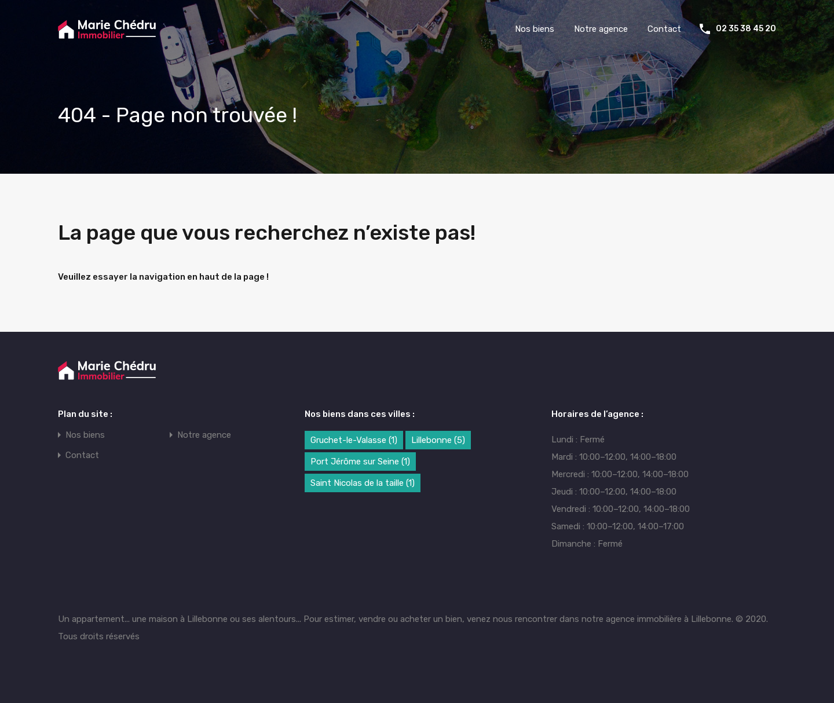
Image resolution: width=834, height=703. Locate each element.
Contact (664, 29)
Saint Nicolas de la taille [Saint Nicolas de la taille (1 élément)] (362, 483)
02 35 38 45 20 (746, 29)
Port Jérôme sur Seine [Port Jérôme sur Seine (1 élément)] (360, 461)
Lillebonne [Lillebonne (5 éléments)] (438, 440)
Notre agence (601, 29)
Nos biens (534, 29)
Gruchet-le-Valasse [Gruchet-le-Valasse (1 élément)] (353, 440)
